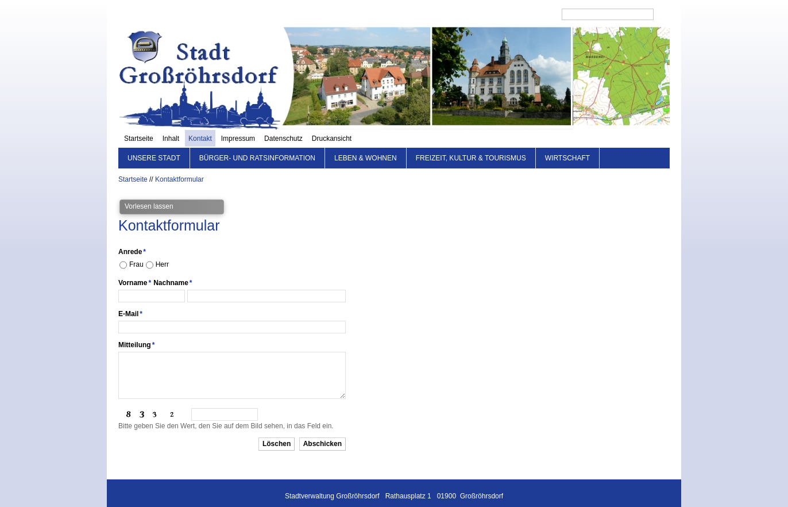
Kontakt (402, 14)
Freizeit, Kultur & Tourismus (471, 140)
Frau (136, 247)
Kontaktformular (179, 162)
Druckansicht (533, 14)
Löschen (276, 426)
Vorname (134, 265)
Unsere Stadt (154, 140)
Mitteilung (136, 327)
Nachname (172, 265)
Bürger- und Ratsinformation (257, 140)
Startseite (340, 14)
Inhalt (372, 14)
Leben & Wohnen (365, 140)
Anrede (132, 234)
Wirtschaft (567, 140)
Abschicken (322, 426)
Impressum (440, 14)
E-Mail (130, 296)
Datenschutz (485, 14)
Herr (162, 247)
